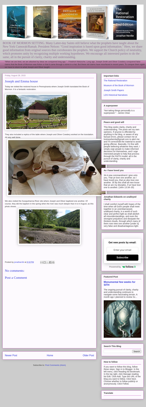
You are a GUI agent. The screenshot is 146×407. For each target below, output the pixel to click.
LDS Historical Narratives (115, 95)
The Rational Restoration (115, 80)
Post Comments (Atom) (55, 365)
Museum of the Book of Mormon (119, 85)
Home (50, 355)
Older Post (88, 355)
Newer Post (11, 355)
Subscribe (122, 257)
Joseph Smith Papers (114, 90)
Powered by (122, 267)
